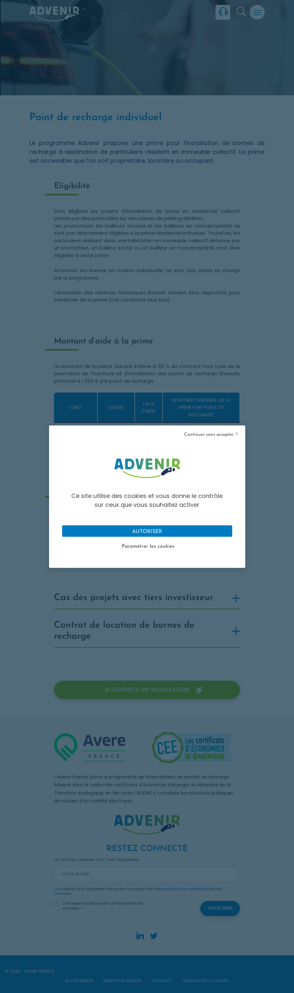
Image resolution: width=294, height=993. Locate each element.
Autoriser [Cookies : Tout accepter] (147, 531)
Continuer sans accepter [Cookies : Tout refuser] (208, 434)
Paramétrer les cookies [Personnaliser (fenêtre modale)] (148, 546)
